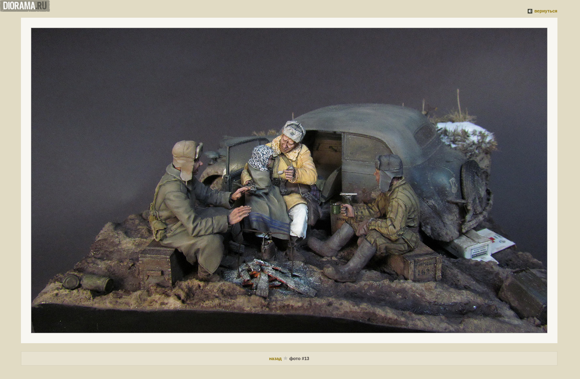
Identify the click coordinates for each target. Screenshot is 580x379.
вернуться (545, 10)
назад (276, 358)
